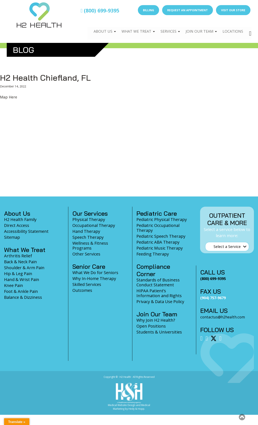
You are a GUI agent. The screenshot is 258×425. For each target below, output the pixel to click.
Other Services (86, 254)
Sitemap (12, 237)
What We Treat (132, 27)
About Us (97, 27)
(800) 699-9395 (100, 10)
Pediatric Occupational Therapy (157, 228)
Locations (232, 27)
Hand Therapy (86, 231)
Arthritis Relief (18, 256)
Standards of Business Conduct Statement (158, 282)
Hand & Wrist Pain (21, 279)
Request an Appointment (187, 10)
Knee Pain (13, 285)
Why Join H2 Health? (155, 320)
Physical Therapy (88, 219)
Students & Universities (159, 332)
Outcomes (82, 290)
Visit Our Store (233, 10)
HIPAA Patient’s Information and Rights (159, 293)
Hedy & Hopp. (136, 408)
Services (165, 27)
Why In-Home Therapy (94, 278)
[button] (242, 417)
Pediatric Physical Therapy (161, 219)
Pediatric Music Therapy (159, 248)
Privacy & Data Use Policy (160, 301)
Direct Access (16, 225)
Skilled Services (86, 284)
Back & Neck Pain (20, 261)
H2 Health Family (20, 219)
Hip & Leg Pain (18, 273)
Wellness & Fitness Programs (90, 245)
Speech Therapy (88, 237)
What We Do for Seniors (95, 272)
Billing (148, 10)
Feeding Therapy (152, 254)
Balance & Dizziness (23, 297)
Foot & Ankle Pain (21, 291)
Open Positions (151, 326)
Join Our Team (197, 27)
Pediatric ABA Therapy (157, 242)
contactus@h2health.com (222, 317)
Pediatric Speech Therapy (160, 236)
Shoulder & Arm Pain (24, 267)
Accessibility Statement (26, 231)
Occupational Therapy (93, 225)
